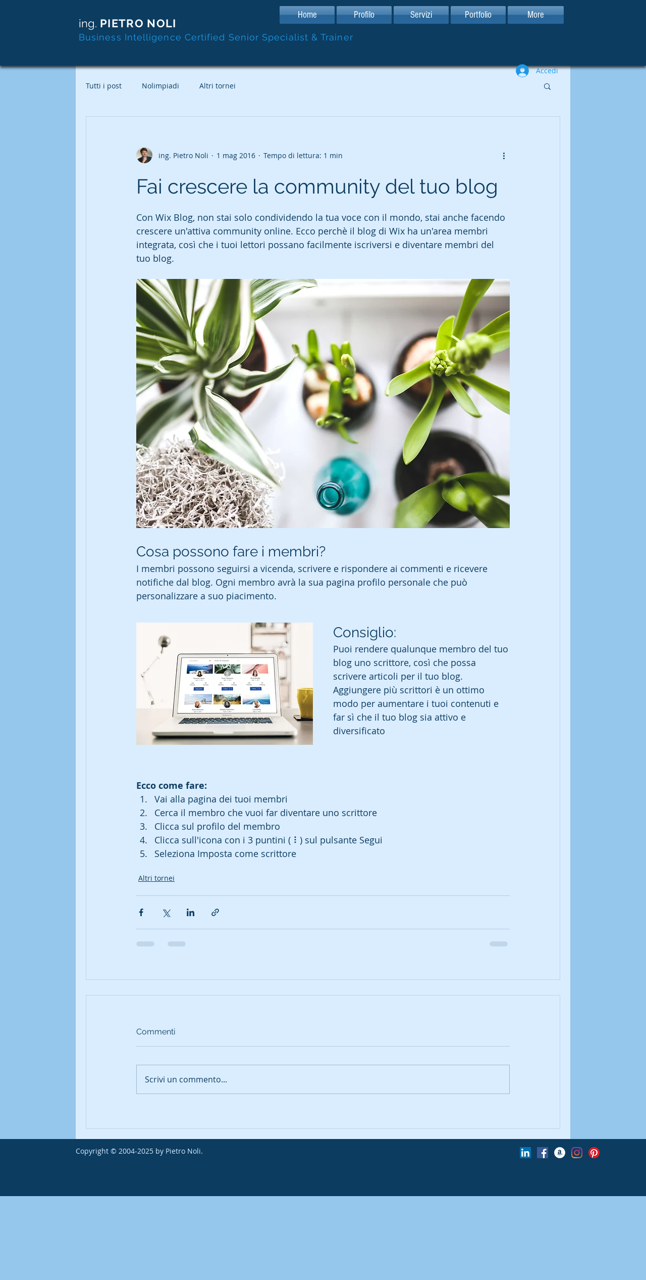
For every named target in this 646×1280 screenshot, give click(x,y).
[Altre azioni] (504, 155)
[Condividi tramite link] (215, 912)
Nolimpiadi (160, 85)
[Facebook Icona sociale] (542, 1152)
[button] (547, 86)
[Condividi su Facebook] (141, 912)
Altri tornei (217, 85)
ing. (128, 23)
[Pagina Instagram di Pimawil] (576, 1152)
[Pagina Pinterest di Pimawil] (594, 1152)
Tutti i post (104, 85)
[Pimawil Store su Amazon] (559, 1152)
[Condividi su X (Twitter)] (166, 912)
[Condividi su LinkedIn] (190, 912)
